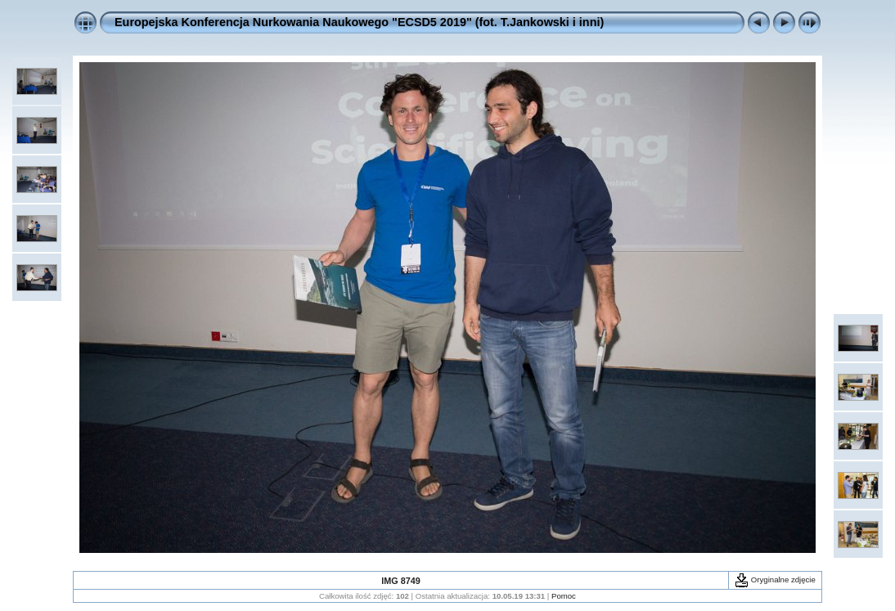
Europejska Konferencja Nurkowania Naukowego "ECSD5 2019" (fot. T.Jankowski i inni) (359, 22)
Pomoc (563, 595)
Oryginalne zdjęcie (775, 579)
